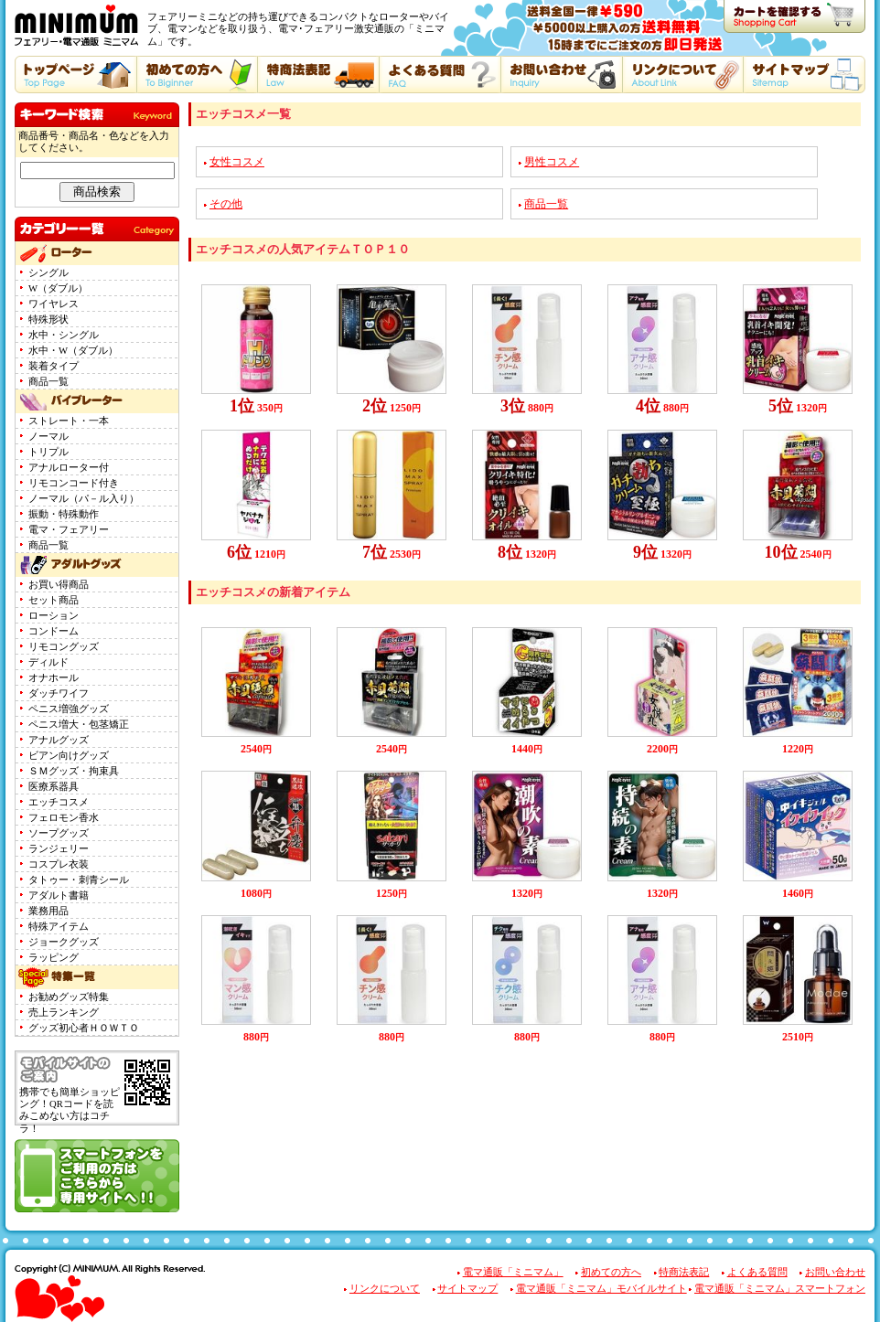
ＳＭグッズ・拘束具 (73, 771)
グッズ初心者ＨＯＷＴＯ (83, 1028)
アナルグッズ (58, 740)
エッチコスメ (58, 802)
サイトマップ (467, 1289)
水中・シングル (63, 335)
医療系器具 (53, 787)
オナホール (53, 678)
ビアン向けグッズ (68, 756)
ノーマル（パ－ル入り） (83, 499)
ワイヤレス (53, 304)
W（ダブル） (58, 288)
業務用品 (48, 911)
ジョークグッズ (63, 942)
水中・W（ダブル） (73, 351)
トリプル (48, 452)
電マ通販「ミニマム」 (513, 1272)
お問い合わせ (835, 1272)
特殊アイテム (58, 927)
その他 (225, 203)
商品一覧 (48, 382)
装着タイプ (53, 366)
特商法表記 (684, 1272)
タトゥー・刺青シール (78, 880)
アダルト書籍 (58, 895)
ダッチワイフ (58, 693)
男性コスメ (551, 161)
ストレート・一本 (68, 421)
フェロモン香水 (63, 818)
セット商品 (53, 600)
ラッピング (53, 958)
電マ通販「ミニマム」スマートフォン (779, 1289)
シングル (48, 273)
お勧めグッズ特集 (68, 997)
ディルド (48, 662)
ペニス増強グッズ (68, 709)
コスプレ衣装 (58, 864)
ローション (53, 616)
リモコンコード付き (73, 483)
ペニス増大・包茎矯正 (78, 725)
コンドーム (53, 631)
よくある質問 (757, 1272)
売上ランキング (63, 1012)
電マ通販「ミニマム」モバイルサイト (601, 1289)
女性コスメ (236, 161)
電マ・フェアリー (68, 530)
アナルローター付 (68, 468)
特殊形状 (48, 320)
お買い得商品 (58, 585)
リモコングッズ (63, 647)
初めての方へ (611, 1272)
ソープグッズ (58, 833)
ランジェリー (58, 849)
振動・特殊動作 (63, 514)
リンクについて (384, 1289)
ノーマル (48, 437)
